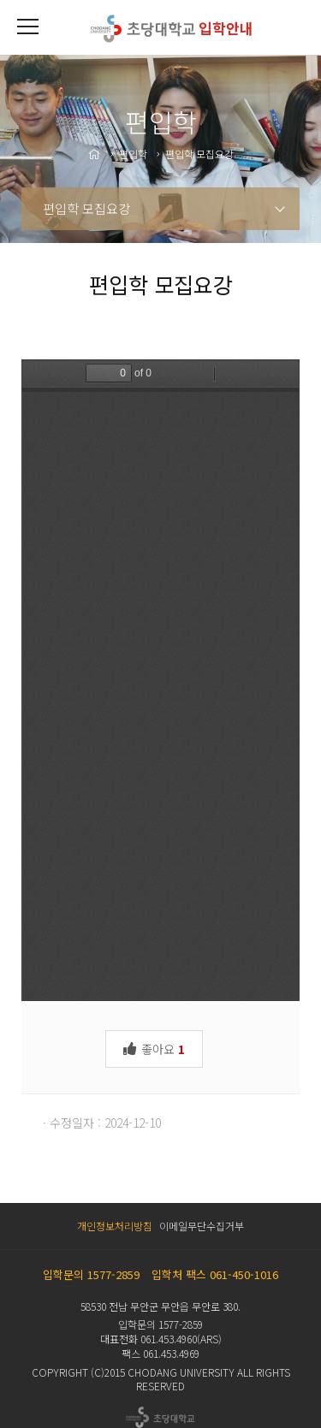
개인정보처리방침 (114, 1225)
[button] (27, 27)
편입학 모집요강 (86, 208)
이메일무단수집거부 (201, 1225)
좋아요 (154, 1047)
